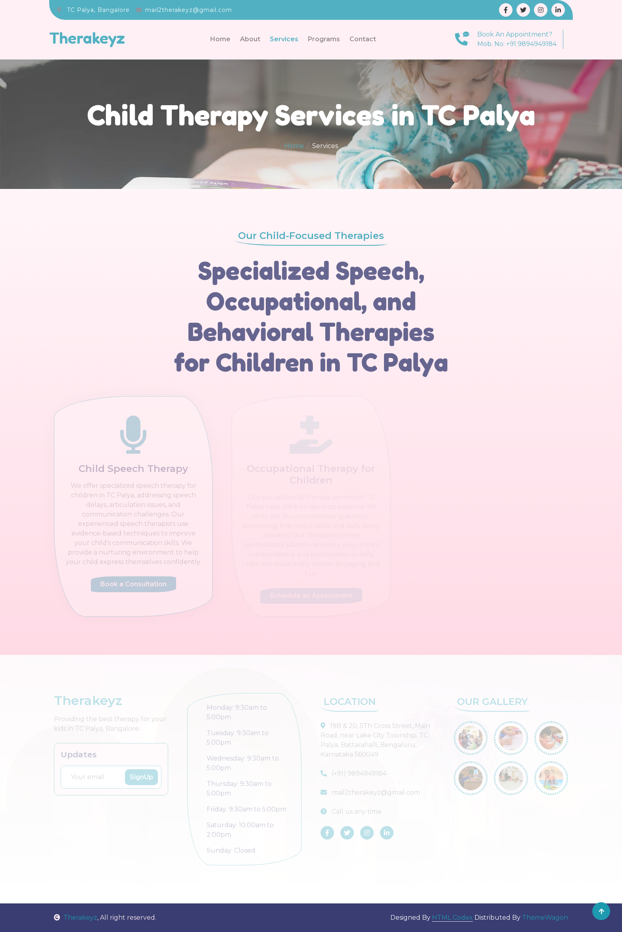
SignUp (141, 777)
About (250, 39)
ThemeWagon (545, 917)
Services (284, 39)
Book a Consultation (133, 584)
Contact (362, 39)
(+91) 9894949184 (353, 773)
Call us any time (351, 811)
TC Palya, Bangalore (98, 9)
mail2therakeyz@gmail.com (188, 9)
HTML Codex (452, 917)
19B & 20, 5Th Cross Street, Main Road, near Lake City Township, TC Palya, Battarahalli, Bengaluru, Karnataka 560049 (375, 740)
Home (220, 39)
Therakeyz (75, 917)
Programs (324, 39)
